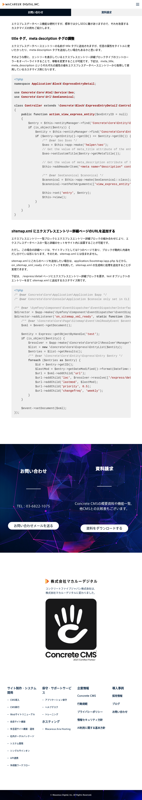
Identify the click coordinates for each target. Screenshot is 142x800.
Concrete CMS (86, 696)
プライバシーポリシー (90, 712)
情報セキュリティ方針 (90, 720)
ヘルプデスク (51, 707)
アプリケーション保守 (56, 700)
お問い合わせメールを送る (33, 525)
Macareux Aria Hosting (58, 729)
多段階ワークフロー (20, 765)
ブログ (116, 704)
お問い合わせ (35, 12)
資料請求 (106, 12)
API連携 (14, 758)
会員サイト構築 (17, 722)
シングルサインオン (20, 751)
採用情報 (117, 696)
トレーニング (51, 714)
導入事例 (118, 688)
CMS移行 (14, 707)
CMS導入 (14, 700)
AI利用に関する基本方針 (91, 728)
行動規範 (82, 704)
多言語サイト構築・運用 (22, 729)
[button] (137, 4)
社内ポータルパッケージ (22, 736)
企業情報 (83, 688)
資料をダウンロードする (104, 528)
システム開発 (16, 743)
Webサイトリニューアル (22, 714)
